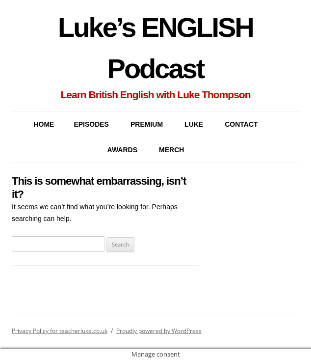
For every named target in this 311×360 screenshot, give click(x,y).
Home (43, 124)
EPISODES (91, 124)
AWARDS (122, 150)
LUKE (193, 124)
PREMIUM (146, 124)
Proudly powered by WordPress (159, 331)
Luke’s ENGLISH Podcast (155, 48)
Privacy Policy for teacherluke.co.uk (59, 331)
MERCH (171, 150)
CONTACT (241, 124)
